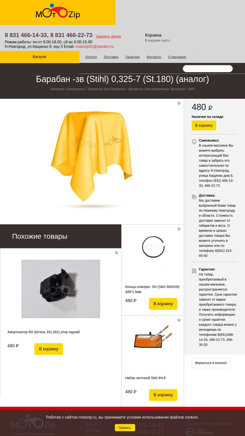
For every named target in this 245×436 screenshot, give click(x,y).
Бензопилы (76, 59)
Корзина (215, 9)
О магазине (159, 31)
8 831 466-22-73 (132, 9)
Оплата (73, 31)
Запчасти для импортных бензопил (156, 59)
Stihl (191, 59)
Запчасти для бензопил (106, 59)
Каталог (31, 31)
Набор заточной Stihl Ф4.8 (145, 348)
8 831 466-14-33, (88, 9)
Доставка (93, 31)
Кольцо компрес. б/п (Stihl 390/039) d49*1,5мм (152, 259)
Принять (125, 428)
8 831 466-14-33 (142, 395)
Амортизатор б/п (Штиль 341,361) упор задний (43, 302)
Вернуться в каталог (211, 340)
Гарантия (114, 31)
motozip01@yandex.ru (156, 21)
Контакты (135, 31)
